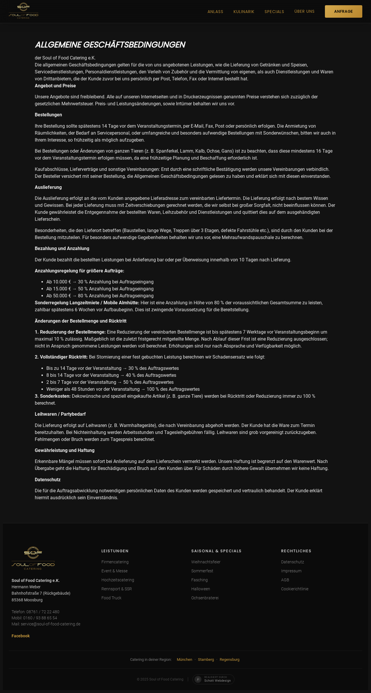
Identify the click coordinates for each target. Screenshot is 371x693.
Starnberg (206, 659)
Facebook (21, 636)
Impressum (291, 571)
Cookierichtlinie (294, 589)
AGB (285, 580)
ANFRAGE (343, 11)
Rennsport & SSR (116, 589)
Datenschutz (292, 562)
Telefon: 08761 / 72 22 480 (35, 611)
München (184, 659)
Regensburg (229, 659)
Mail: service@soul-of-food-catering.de (46, 624)
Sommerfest (202, 571)
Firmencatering (115, 562)
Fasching (199, 580)
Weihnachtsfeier (206, 562)
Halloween (200, 589)
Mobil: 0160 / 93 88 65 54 (34, 618)
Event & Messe (114, 571)
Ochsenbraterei (205, 598)
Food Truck (111, 598)
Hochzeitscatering (117, 580)
